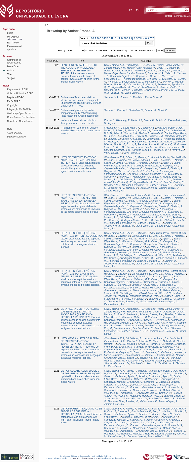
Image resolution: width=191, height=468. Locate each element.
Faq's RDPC (13, 101)
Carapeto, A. (150, 168)
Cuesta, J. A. (164, 70)
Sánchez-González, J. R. (160, 90)
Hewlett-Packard (108, 458)
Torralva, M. (117, 92)
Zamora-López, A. (168, 187)
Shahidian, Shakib (142, 97)
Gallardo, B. (173, 67)
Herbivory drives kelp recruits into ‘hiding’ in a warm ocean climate (78, 122)
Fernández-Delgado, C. (136, 79)
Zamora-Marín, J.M (114, 190)
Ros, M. (136, 87)
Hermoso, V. (114, 81)
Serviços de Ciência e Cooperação (75, 456)
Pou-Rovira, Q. (165, 144)
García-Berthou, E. (114, 70)
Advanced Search (182, 16)
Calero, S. (170, 73)
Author (10, 70)
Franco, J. (155, 79)
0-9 (92, 38)
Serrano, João (111, 97)
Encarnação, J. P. (113, 79)
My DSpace (13, 36)
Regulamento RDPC (18, 89)
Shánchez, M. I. (112, 185)
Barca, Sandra (127, 73)
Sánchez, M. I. (111, 90)
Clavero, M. (168, 76)
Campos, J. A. (156, 136)
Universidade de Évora (101, 456)
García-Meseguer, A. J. (154, 174)
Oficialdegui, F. (112, 127)
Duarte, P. (149, 120)
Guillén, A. (125, 141)
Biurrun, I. (141, 73)
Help (9, 128)
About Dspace (14, 132)
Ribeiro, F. (121, 130)
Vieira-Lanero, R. (134, 92)
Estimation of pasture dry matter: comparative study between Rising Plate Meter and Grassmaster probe (80, 113)
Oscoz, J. (151, 84)
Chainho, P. (177, 168)
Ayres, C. (167, 162)
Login (10, 33)
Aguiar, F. (132, 162)
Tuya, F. (112, 123)
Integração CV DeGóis (19, 109)
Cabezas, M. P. (156, 73)
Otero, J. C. (165, 179)
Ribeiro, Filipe (134, 67)
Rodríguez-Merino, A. (119, 87)
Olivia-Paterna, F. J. (114, 195)
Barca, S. (116, 165)
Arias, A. (151, 70)
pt (130, 10)
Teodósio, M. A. (162, 150)
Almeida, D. (178, 70)
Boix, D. (129, 70)
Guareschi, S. (169, 79)
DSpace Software (16, 136)
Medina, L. (140, 70)
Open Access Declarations (21, 117)
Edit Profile (13, 42)
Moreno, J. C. (111, 179)
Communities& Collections (14, 61)
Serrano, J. (110, 110)
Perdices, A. (164, 84)
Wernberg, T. (123, 120)
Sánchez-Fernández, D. (133, 90)
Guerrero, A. (110, 176)
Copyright (12, 105)
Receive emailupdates (14, 48)
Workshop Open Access (20, 113)
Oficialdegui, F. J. (135, 65)
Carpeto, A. (150, 419)
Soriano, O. (170, 223)
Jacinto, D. (161, 120)
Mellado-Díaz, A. (171, 176)
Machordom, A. (153, 81)
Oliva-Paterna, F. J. (114, 65)
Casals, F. (155, 76)
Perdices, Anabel (147, 144)
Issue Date (13, 66)
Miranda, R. (149, 67)
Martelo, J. (168, 81)
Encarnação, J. (155, 138)
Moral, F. (157, 97)
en (137, 10)
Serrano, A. (151, 110)
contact (168, 16)
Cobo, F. (161, 67)
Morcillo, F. (119, 84)
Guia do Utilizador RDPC (20, 93)
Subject (11, 78)
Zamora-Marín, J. (130, 127)
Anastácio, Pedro (154, 65)
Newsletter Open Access (20, 121)
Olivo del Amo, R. (136, 84)
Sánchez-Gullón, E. (170, 87)
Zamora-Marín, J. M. (115, 67)
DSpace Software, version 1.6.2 (59, 458)
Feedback (121, 458)
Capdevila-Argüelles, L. (122, 76)
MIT (95, 458)
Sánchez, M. (151, 147)
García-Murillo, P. (174, 65)
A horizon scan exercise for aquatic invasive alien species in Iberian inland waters (81, 130)
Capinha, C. (142, 76)
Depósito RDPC (15, 97)
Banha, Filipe (111, 73)
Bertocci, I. (136, 120)
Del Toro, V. (152, 171)
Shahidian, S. (136, 110)
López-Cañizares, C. (133, 81)
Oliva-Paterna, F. (132, 152)
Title (9, 74)
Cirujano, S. (110, 171)
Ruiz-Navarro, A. (150, 87)
